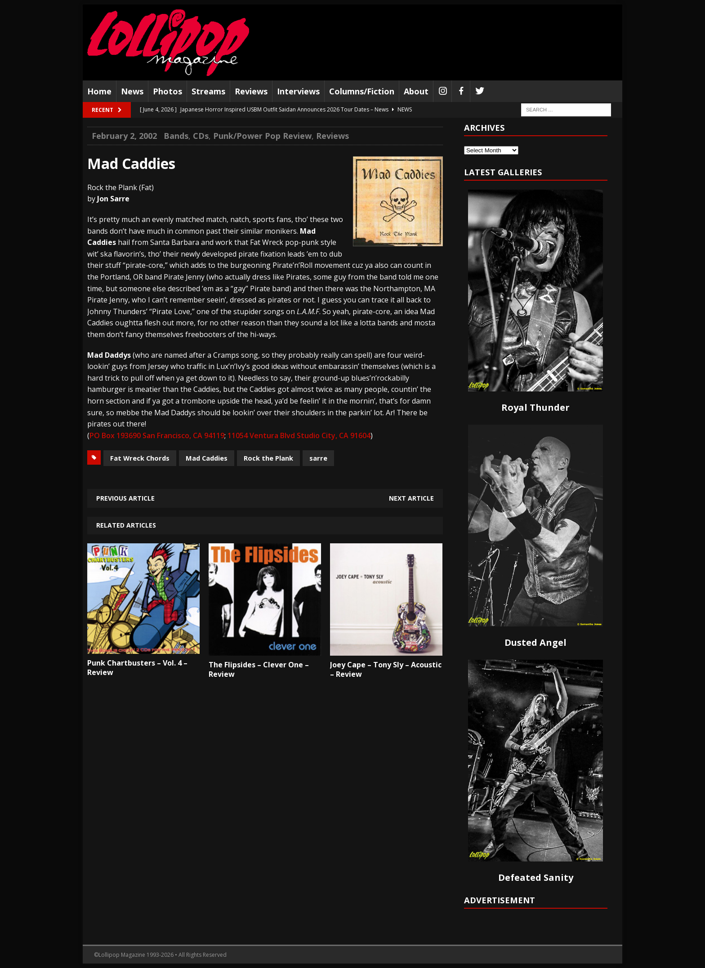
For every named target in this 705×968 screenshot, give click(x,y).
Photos (167, 91)
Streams (208, 91)
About (416, 91)
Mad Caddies (207, 457)
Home (99, 91)
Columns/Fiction (361, 91)
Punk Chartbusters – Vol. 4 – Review (137, 667)
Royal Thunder (535, 407)
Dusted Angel (535, 642)
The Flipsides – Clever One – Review (259, 669)
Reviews (251, 91)
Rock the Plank (268, 457)
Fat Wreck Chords (140, 457)
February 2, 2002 (124, 135)
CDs (201, 135)
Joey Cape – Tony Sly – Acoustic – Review (386, 669)
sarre (318, 457)
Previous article (125, 498)
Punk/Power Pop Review (262, 135)
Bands (176, 135)
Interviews (298, 91)
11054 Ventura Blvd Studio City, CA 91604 (299, 435)
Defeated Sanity (535, 877)
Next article (411, 498)
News (132, 91)
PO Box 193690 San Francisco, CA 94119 (156, 435)
